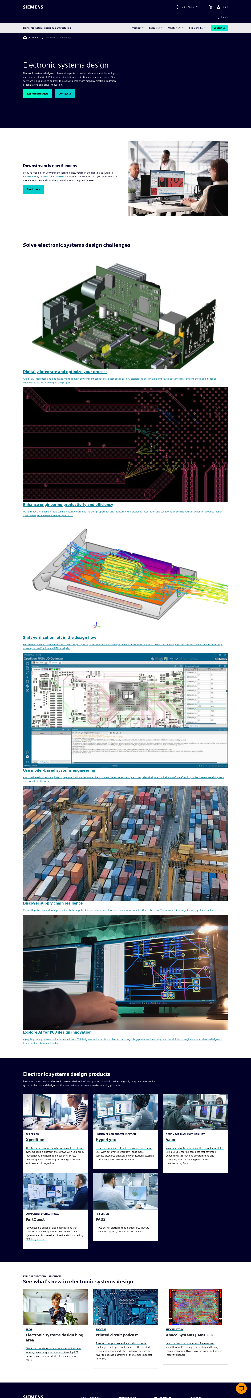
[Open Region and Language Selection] (187, 7)
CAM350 (44, 176)
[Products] (36, 37)
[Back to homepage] (25, 38)
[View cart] (211, 7)
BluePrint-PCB (30, 176)
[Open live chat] (241, 1388)
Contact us (219, 28)
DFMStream (61, 176)
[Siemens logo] (33, 7)
